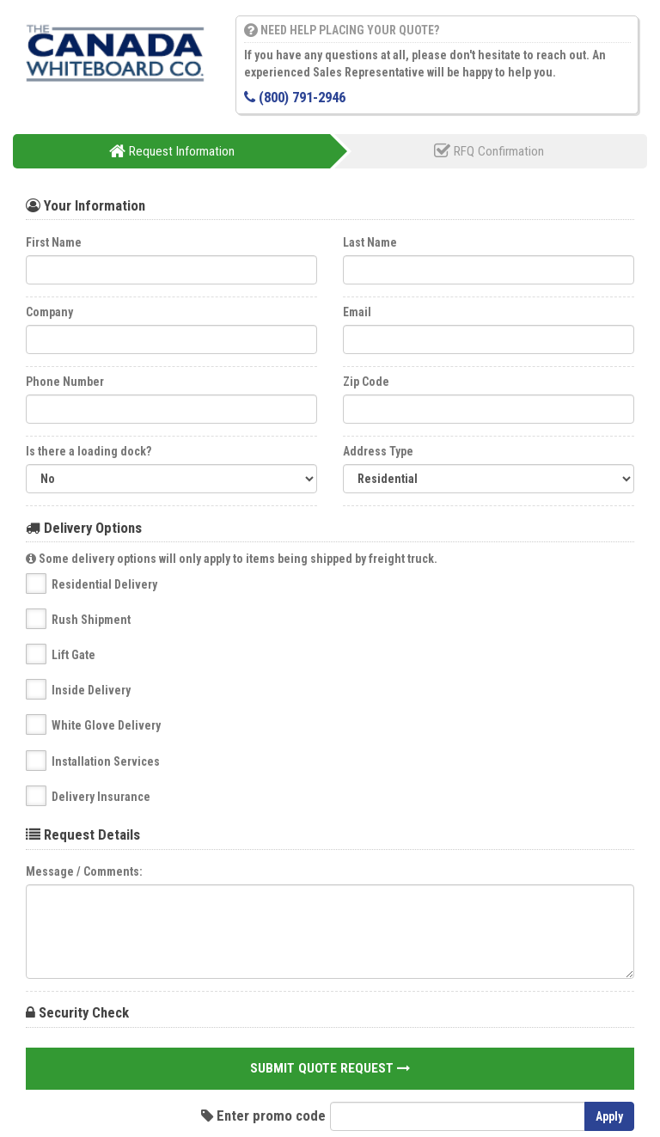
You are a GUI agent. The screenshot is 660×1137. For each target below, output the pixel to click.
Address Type (378, 451)
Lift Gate (73, 655)
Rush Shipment (91, 620)
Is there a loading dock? (88, 451)
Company (49, 312)
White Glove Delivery (106, 725)
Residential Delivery (104, 584)
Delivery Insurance (101, 797)
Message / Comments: (84, 871)
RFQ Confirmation (489, 151)
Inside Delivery (91, 690)
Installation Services (106, 761)
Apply (609, 1116)
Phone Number (65, 381)
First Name (54, 242)
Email (357, 312)
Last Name (370, 242)
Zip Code (366, 381)
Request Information (172, 151)
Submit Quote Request (330, 1068)
